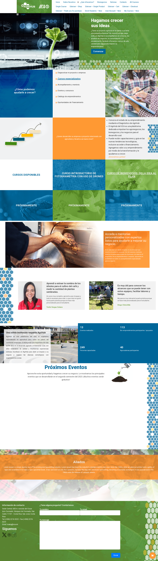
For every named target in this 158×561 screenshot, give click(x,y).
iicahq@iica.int (12, 524)
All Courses (134, 2)
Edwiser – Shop (76, 6)
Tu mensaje (44, 520)
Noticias (113, 2)
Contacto (123, 2)
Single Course (61, 6)
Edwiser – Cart (113, 6)
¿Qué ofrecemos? (87, 2)
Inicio (58, 2)
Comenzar (98, 51)
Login (21, 14)
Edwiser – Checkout (130, 6)
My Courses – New (131, 11)
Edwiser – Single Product (95, 6)
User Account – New (113, 11)
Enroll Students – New (93, 11)
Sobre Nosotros (69, 2)
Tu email (83, 509)
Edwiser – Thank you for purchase (69, 11)
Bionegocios (102, 2)
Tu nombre (44, 509)
